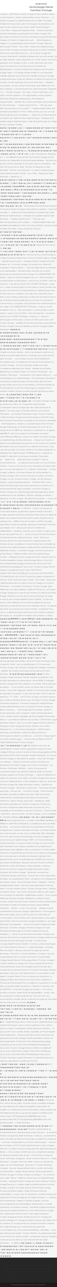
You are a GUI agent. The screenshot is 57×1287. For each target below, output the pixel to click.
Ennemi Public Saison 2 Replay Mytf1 (18, 1265)
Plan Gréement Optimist (24, 1272)
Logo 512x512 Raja (41, 1265)
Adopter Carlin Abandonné (26, 1268)
